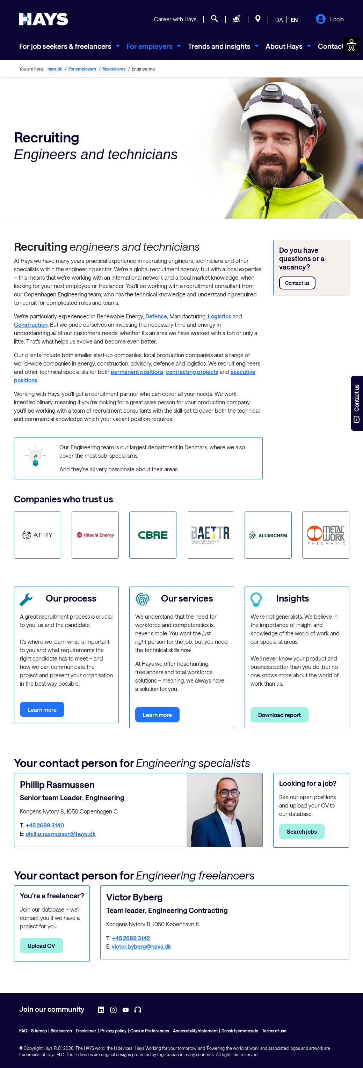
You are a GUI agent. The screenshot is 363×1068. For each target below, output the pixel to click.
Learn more (42, 709)
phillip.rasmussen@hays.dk (61, 833)
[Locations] (258, 19)
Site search (61, 1030)
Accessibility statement (195, 1030)
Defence (156, 316)
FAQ (23, 1030)
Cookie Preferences (149, 1030)
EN (294, 19)
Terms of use (274, 1030)
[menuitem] (69, 46)
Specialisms (113, 68)
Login (329, 19)
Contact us (297, 283)
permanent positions (137, 371)
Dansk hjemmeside (240, 1030)
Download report (279, 715)
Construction (31, 324)
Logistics (219, 316)
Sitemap (39, 1030)
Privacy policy (113, 1030)
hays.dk (55, 68)
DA (279, 19)
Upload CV (41, 945)
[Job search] (214, 19)
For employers (82, 68)
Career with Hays (175, 19)
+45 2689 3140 (45, 825)
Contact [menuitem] (331, 46)
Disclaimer (86, 1030)
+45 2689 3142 (131, 938)
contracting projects (192, 371)
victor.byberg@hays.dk (141, 946)
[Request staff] (237, 19)
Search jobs (302, 831)
